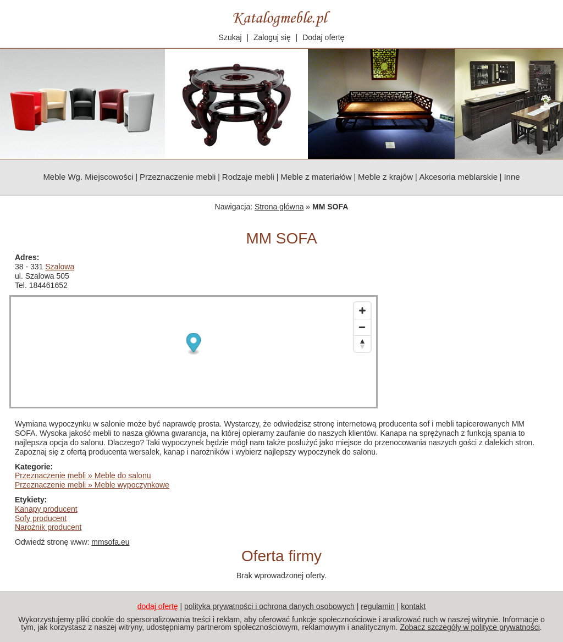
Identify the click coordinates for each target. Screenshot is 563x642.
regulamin (377, 606)
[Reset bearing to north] (362, 343)
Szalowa (59, 266)
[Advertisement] (471, 321)
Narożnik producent (48, 527)
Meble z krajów (385, 176)
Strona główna (279, 206)
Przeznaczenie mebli (178, 176)
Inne (512, 176)
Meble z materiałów (315, 176)
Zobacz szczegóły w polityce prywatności (469, 627)
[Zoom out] (362, 327)
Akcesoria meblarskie (458, 176)
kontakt (413, 606)
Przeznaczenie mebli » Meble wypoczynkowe (92, 484)
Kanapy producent (46, 509)
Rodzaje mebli (248, 176)
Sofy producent (41, 518)
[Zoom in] (362, 310)
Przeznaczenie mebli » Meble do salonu (83, 475)
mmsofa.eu (110, 542)
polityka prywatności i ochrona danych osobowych (269, 606)
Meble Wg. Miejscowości (88, 176)
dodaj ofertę (157, 606)
